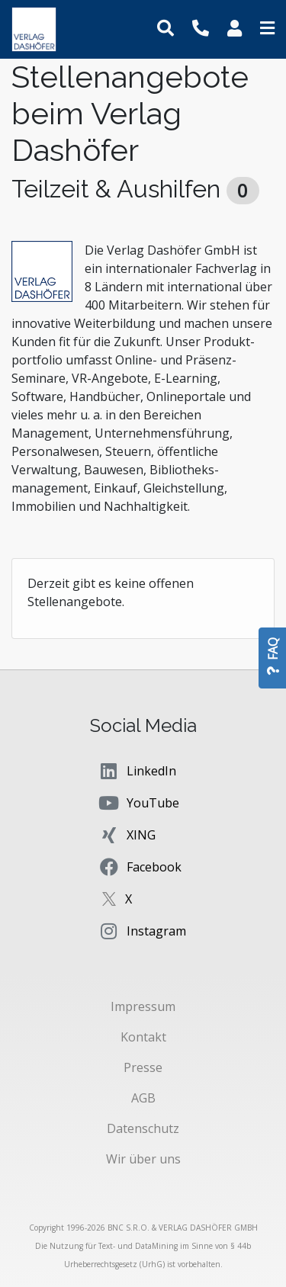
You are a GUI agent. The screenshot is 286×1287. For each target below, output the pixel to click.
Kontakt (143, 1037)
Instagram (142, 931)
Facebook (140, 867)
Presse (143, 1067)
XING (127, 835)
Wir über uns (143, 1159)
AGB (143, 1098)
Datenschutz (143, 1128)
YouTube (138, 803)
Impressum (143, 1006)
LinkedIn (137, 771)
